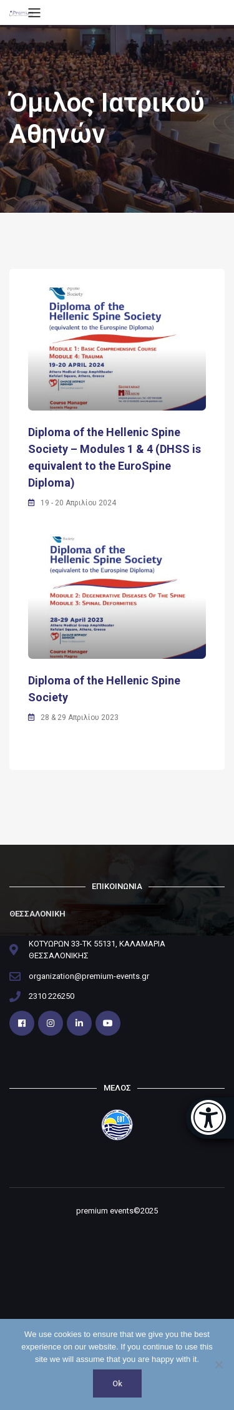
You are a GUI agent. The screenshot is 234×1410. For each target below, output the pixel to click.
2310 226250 (51, 996)
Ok (117, 1383)
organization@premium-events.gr (89, 976)
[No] (218, 1364)
